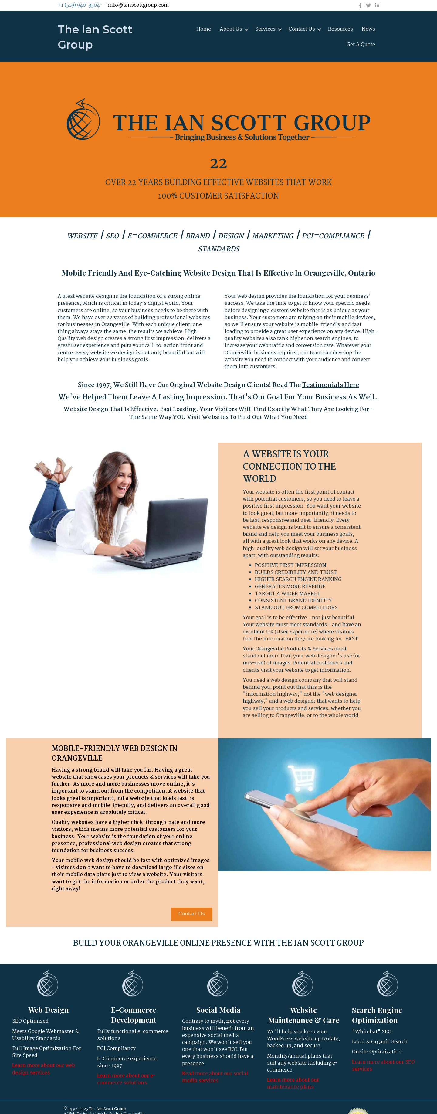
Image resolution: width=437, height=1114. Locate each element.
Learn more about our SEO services (383, 1065)
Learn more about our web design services (43, 1069)
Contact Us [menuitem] (302, 29)
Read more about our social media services (215, 1077)
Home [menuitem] (203, 29)
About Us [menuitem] (231, 29)
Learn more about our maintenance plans (293, 1083)
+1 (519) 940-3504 (79, 5)
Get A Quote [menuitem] (361, 45)
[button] (246, 29)
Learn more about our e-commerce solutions (126, 1079)
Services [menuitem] (265, 29)
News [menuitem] (368, 29)
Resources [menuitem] (340, 29)
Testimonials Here (330, 385)
